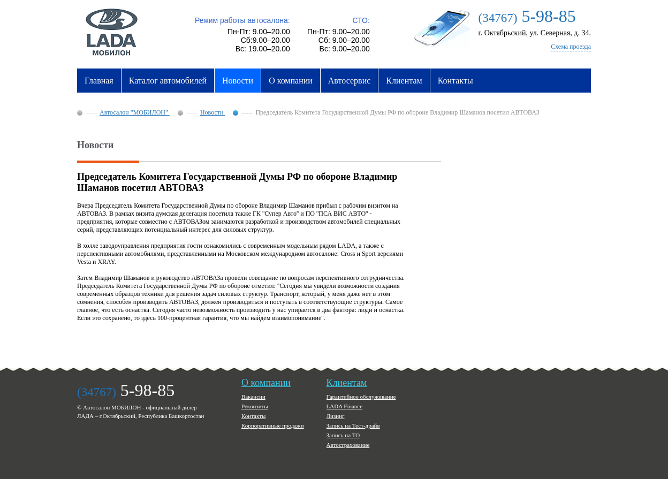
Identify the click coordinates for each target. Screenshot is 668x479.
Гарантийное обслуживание (361, 396)
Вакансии (253, 396)
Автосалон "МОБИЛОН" (135, 112)
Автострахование (348, 445)
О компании (291, 80)
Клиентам (404, 80)
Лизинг (336, 416)
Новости (237, 80)
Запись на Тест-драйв (353, 425)
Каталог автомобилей (168, 80)
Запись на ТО (343, 435)
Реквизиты (254, 406)
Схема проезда (571, 46)
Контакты (455, 80)
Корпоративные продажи (272, 425)
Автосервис (349, 80)
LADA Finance (345, 406)
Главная (99, 80)
